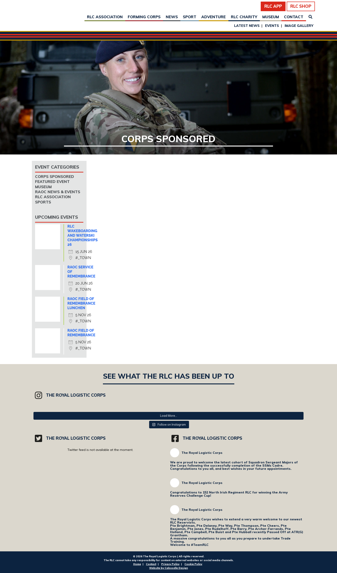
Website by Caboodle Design (168, 568)
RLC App (273, 6)
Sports (43, 202)
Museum (270, 16)
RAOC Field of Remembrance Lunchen (81, 303)
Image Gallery (299, 25)
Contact (293, 16)
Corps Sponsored (54, 176)
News (172, 16)
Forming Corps (144, 16)
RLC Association (105, 16)
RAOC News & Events (57, 191)
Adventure (213, 16)
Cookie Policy (193, 564)
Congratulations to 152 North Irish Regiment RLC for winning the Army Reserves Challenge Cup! (229, 494)
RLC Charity (244, 16)
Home (137, 564)
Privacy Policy (170, 564)
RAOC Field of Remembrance (81, 332)
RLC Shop (300, 6)
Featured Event (52, 181)
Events (272, 25)
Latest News (247, 25)
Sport (189, 16)
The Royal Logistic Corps (201, 453)
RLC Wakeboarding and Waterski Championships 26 (82, 235)
